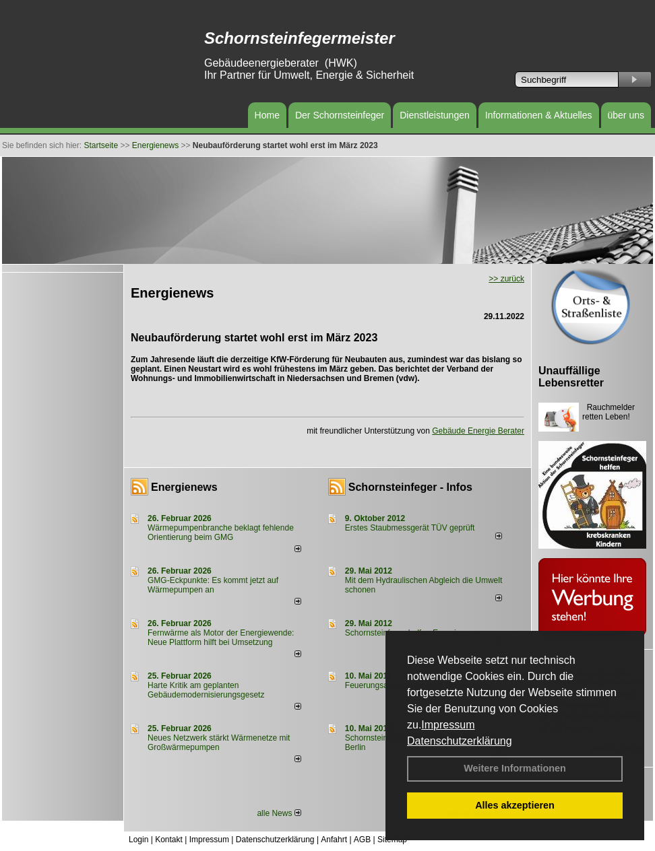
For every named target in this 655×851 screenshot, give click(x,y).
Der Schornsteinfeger (339, 115)
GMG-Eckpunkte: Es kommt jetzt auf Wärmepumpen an (213, 585)
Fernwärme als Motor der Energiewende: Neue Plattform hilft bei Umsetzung (221, 637)
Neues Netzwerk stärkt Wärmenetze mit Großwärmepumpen (219, 742)
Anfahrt (334, 839)
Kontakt (169, 839)
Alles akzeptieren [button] (515, 805)
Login (138, 839)
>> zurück (506, 278)
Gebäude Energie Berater (478, 431)
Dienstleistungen (435, 115)
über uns (626, 115)
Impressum (447, 724)
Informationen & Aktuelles (538, 115)
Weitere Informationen (515, 768)
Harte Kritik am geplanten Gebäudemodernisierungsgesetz (206, 690)
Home (267, 115)
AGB (362, 839)
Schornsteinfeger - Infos (410, 487)
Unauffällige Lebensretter (571, 376)
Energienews (184, 487)
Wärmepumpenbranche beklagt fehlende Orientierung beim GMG (221, 532)
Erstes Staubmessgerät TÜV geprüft (410, 528)
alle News (279, 813)
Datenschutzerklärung (459, 741)
